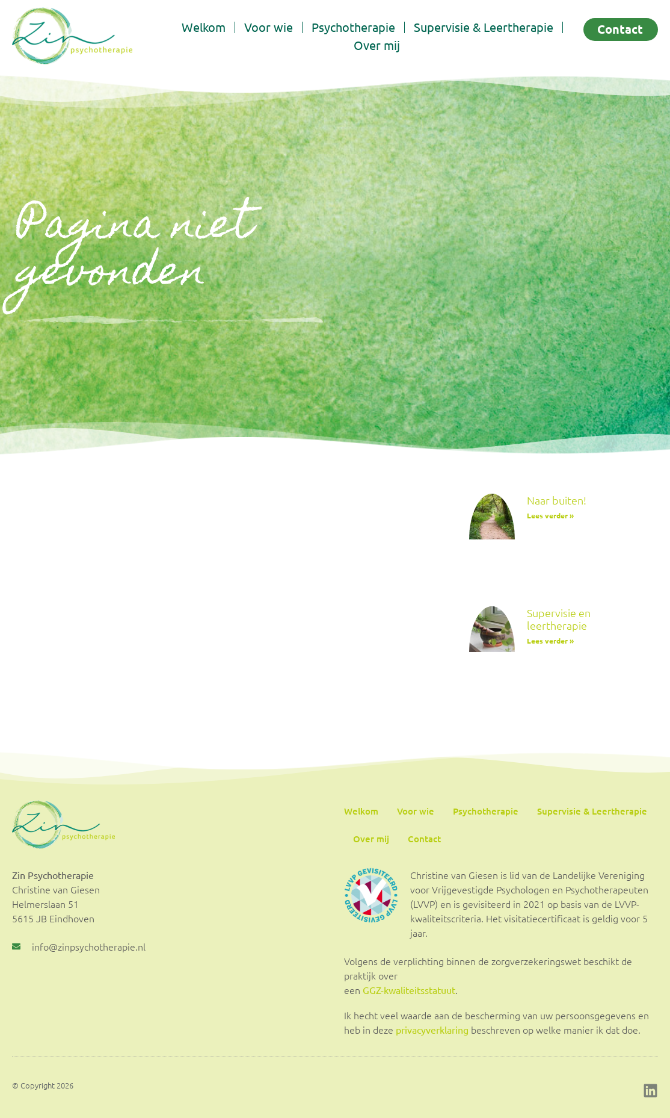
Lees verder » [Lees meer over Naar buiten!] (550, 515)
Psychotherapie (353, 26)
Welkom (204, 26)
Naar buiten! (556, 500)
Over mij (377, 44)
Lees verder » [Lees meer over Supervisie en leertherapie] (550, 640)
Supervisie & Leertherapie (483, 26)
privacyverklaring (432, 1029)
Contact (424, 839)
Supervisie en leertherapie (559, 619)
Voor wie (268, 26)
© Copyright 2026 (42, 1085)
